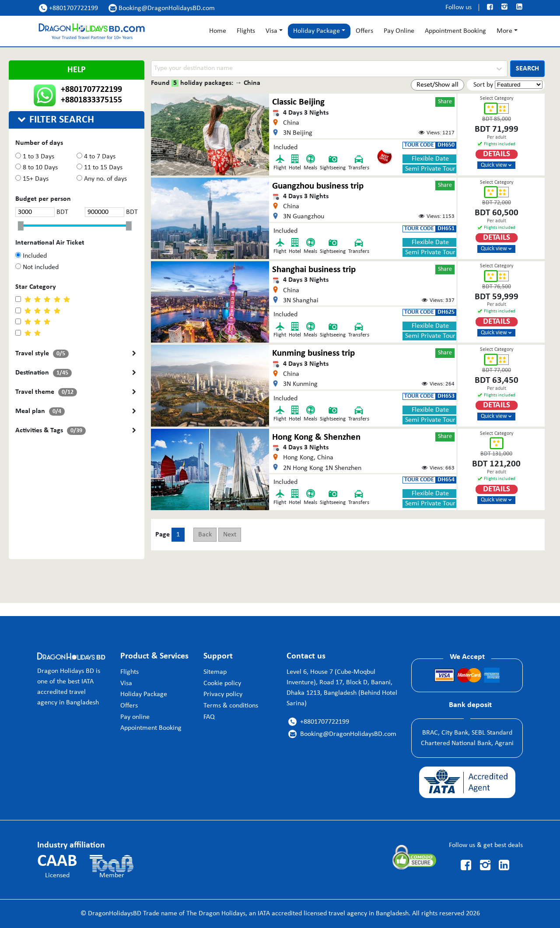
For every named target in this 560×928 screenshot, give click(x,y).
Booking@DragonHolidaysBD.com (161, 8)
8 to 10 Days (36, 167)
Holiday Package (143, 694)
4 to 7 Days (96, 156)
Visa (271, 31)
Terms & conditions (230, 705)
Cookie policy (222, 683)
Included (31, 255)
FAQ (209, 717)
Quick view (496, 165)
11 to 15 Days (99, 167)
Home (217, 31)
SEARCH (527, 68)
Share (445, 101)
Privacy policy (222, 694)
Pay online (135, 717)
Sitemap (215, 672)
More (504, 31)
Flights (246, 31)
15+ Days (32, 178)
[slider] (23, 226)
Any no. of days (102, 178)
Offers (364, 31)
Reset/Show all (437, 84)
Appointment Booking (455, 31)
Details (496, 154)
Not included (37, 267)
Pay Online (399, 31)
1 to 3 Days (34, 156)
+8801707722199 (68, 8)
